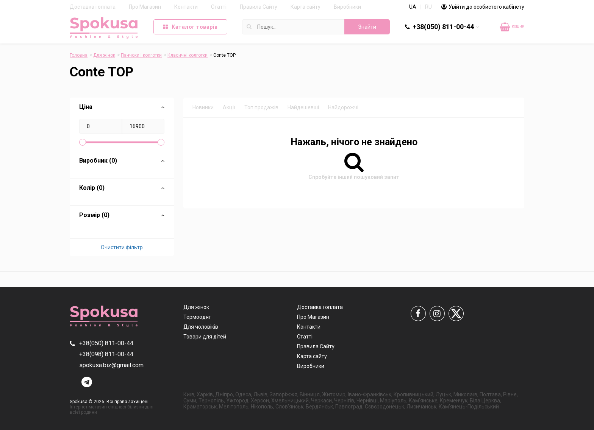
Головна (79, 55)
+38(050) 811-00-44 (443, 27)
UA (412, 7)
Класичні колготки (187, 55)
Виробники (347, 7)
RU (428, 7)
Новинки (203, 107)
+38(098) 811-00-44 (106, 354)
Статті (219, 7)
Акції (229, 107)
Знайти (367, 27)
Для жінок (104, 55)
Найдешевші (303, 107)
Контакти (186, 7)
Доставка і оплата (93, 7)
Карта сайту (305, 7)
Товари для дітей (204, 337)
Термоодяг (197, 317)
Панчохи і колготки (141, 55)
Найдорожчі (343, 107)
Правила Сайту (258, 7)
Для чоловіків (200, 327)
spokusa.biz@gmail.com (111, 365)
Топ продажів (261, 107)
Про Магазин (145, 7)
